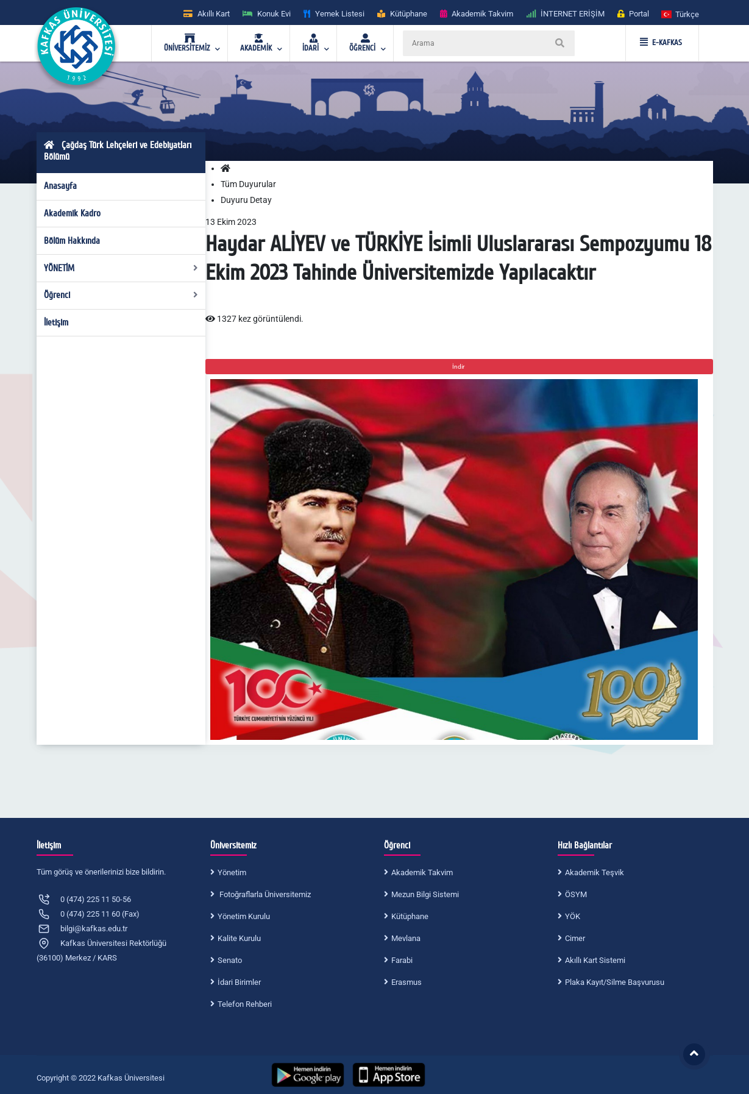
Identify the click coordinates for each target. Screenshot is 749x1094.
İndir (459, 366)
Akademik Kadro (72, 213)
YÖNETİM (121, 268)
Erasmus (406, 982)
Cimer (575, 938)
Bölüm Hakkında (72, 240)
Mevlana (406, 938)
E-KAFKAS (661, 42)
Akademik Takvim (422, 872)
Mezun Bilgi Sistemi (425, 894)
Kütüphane (409, 916)
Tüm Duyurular (248, 184)
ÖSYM (576, 894)
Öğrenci (121, 294)
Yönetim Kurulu (244, 916)
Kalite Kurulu (239, 938)
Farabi (402, 960)
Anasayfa (60, 185)
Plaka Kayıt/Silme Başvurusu (614, 982)
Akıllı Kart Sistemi (595, 960)
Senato (230, 960)
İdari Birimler (239, 982)
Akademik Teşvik (594, 872)
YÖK (572, 916)
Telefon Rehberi (245, 1004)
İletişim (56, 322)
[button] (680, 13)
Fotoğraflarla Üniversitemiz (264, 894)
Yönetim (232, 872)
